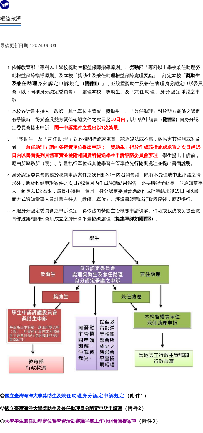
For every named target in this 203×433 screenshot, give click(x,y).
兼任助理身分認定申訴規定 (93, 395)
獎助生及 (51, 395)
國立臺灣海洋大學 (23, 395)
